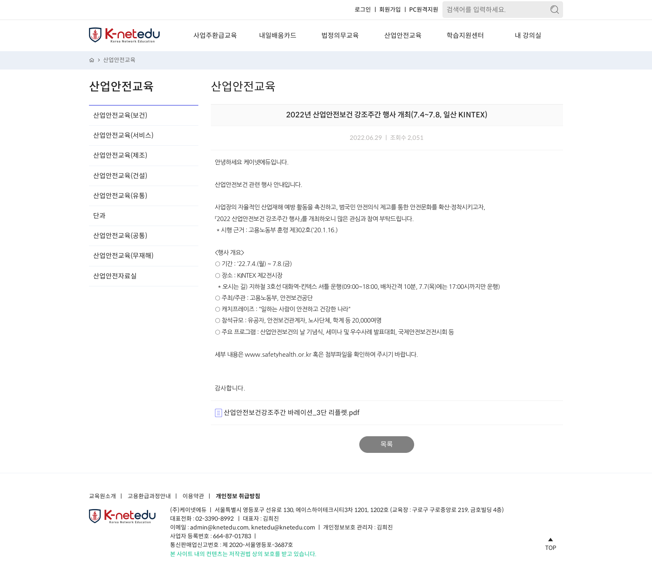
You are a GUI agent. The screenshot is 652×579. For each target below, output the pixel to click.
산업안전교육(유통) (120, 195)
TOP (550, 543)
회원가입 (390, 9)
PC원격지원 (423, 9)
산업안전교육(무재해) (123, 255)
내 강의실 (528, 35)
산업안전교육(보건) (120, 115)
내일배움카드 (277, 35)
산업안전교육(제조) (120, 155)
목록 (386, 444)
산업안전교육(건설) (120, 175)
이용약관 (193, 496)
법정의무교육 (340, 35)
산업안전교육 (403, 35)
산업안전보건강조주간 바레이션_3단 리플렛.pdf (287, 412)
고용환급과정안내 (149, 496)
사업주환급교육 (215, 35)
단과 (99, 215)
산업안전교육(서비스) (123, 135)
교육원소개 (102, 496)
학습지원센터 (465, 35)
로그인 (363, 9)
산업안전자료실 (115, 276)
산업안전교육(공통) (120, 235)
